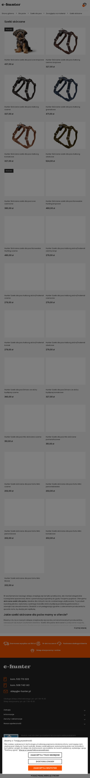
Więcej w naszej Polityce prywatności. (34, 750)
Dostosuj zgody (45, 761)
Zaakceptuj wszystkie (45, 768)
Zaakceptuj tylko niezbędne (45, 755)
